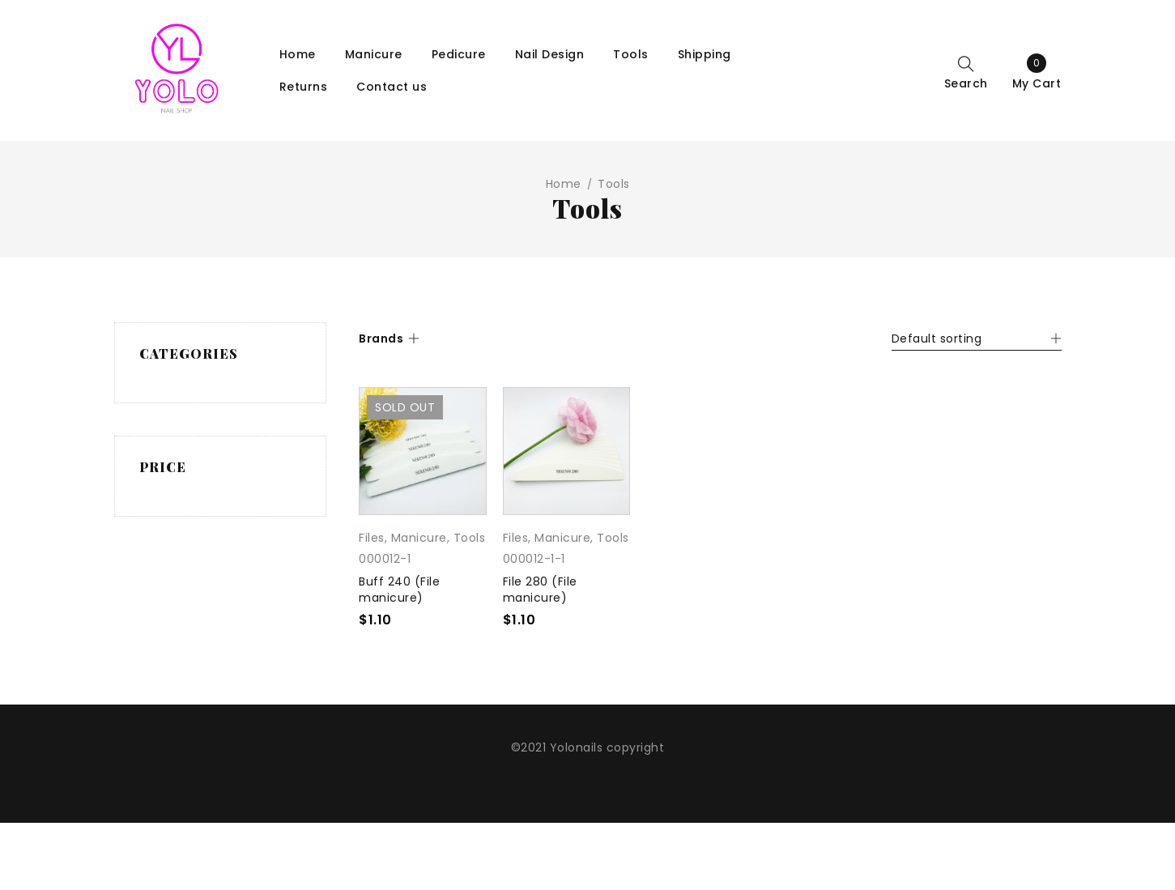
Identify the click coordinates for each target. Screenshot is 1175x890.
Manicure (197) (205, 389)
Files (372, 538)
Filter (273, 621)
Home (563, 184)
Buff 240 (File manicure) (399, 589)
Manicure (419, 538)
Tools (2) (187, 464)
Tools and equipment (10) (207, 427)
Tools (469, 538)
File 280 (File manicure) (540, 589)
